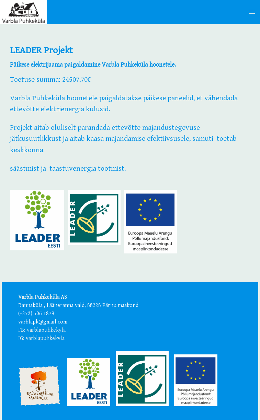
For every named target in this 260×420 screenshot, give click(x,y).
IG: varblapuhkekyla (41, 338)
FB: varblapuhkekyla (42, 330)
